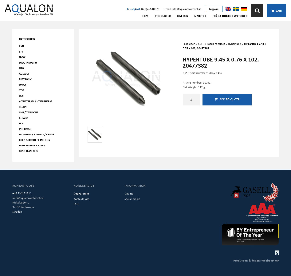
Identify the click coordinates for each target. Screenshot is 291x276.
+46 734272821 (21, 193)
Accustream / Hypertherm (35, 101)
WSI (21, 123)
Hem (145, 16)
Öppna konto (81, 193)
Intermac (25, 129)
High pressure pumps (32, 145)
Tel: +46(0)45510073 (147, 9)
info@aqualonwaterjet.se (28, 198)
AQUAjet (24, 73)
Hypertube (234, 43)
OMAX (22, 84)
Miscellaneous (28, 151)
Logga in (213, 9)
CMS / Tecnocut (28, 112)
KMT (21, 46)
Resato (23, 118)
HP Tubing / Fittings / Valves (36, 134)
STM (21, 90)
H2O (21, 68)
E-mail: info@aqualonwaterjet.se (182, 9)
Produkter (163, 16)
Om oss (182, 16)
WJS (21, 95)
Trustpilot (133, 8)
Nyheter (200, 16)
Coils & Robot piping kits (34, 140)
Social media (132, 199)
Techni (23, 106)
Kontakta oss (81, 199)
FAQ (76, 204)
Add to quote (227, 99)
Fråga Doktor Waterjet (230, 16)
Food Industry (28, 62)
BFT (21, 51)
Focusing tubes (216, 43)
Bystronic (25, 79)
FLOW (22, 57)
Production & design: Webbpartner (256, 260)
